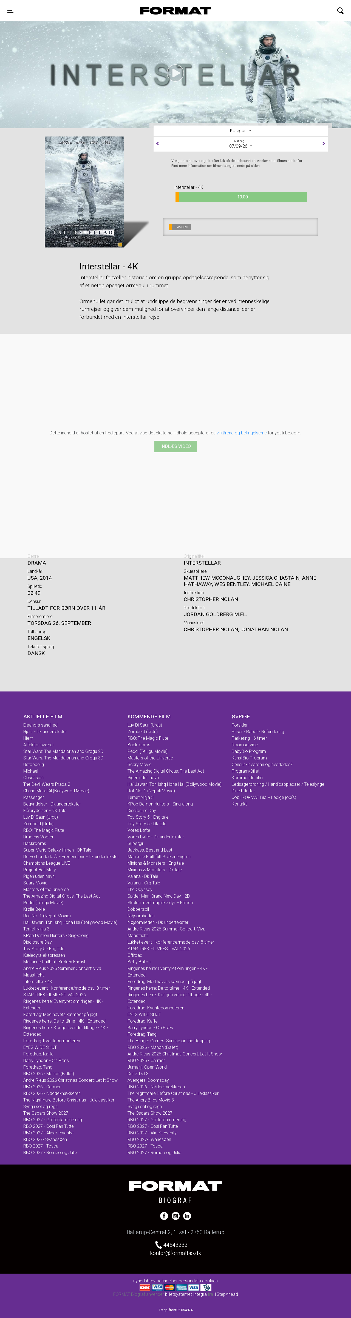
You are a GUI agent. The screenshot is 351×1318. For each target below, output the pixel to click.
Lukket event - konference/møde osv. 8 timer (66, 988)
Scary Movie (35, 883)
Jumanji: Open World (147, 1067)
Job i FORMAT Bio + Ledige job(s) (264, 797)
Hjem (28, 738)
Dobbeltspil (138, 909)
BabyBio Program (249, 751)
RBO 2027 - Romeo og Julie (50, 1152)
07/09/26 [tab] (240, 144)
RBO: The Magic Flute (43, 830)
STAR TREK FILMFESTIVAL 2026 (54, 994)
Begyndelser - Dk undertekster (52, 804)
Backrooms (34, 843)
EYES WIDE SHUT (40, 1047)
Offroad (135, 955)
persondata (190, 1280)
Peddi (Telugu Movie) (43, 902)
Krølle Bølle (34, 909)
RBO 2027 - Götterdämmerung (52, 1119)
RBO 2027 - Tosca (40, 1146)
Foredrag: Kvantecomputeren (51, 1040)
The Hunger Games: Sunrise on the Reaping (169, 1040)
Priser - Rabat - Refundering (258, 731)
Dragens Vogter (38, 836)
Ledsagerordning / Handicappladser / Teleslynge (278, 784)
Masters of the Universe (46, 889)
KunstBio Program (249, 758)
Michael (30, 771)
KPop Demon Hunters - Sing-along (56, 935)
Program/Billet (245, 771)
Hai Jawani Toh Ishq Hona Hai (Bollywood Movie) (70, 922)
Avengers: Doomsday (148, 1080)
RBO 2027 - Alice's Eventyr (48, 1132)
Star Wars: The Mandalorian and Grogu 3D (63, 758)
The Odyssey (140, 889)
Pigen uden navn (39, 876)
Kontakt (239, 804)
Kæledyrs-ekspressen (44, 955)
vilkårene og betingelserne (242, 432)
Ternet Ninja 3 (36, 929)
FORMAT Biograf (163, 10)
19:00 (212, 197)
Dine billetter (243, 790)
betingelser (167, 1280)
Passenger (33, 797)
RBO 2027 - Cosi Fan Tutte (48, 1126)
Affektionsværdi (38, 744)
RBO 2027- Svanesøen (45, 1139)
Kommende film (247, 777)
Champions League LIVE (46, 863)
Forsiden (240, 725)
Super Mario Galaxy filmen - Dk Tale (57, 850)
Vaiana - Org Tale (144, 883)
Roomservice (245, 744)
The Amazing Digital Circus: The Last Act (61, 896)
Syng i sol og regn (40, 1106)
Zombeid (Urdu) (38, 823)
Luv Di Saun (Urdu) (40, 817)
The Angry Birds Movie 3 (151, 1100)
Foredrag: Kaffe (38, 1054)
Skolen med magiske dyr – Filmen (160, 902)
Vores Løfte (139, 830)
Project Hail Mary (39, 869)
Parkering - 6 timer (249, 738)
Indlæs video (175, 446)
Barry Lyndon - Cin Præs (46, 1060)
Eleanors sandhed (40, 725)
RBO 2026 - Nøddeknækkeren (52, 1093)
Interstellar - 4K (37, 981)
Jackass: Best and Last (150, 850)
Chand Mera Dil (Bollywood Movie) (56, 790)
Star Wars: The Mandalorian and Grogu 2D (63, 751)
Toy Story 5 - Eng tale (43, 948)
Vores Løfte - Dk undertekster (156, 836)
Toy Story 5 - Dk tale (147, 823)
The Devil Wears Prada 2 (46, 784)
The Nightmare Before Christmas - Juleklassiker (68, 1100)
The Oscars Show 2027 (45, 1113)
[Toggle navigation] (10, 11)
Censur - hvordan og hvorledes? (262, 764)
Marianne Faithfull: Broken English (54, 961)
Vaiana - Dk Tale (143, 876)
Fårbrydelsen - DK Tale (44, 810)
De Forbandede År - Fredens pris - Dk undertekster (71, 856)
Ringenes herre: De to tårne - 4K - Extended (64, 1021)
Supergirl (136, 843)
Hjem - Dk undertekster (45, 731)
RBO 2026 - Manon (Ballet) (48, 1073)
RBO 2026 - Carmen (42, 1086)
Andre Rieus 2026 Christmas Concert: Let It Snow (70, 1080)
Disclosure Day (37, 942)
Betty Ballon (139, 961)
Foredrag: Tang (37, 1067)
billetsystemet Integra (186, 1294)
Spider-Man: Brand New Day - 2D (159, 896)
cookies (210, 1280)
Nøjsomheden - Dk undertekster (158, 922)
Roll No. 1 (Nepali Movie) (47, 915)
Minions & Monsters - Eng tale (156, 863)
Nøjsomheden (141, 915)
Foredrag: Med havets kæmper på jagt (60, 1014)
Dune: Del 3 (138, 1073)
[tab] (241, 131)
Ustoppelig (33, 764)
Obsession (33, 777)
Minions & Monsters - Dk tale (155, 869)
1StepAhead (226, 1294)
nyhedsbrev (144, 1280)
